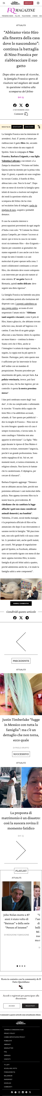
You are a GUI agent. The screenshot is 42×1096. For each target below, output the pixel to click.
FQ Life (17, 16)
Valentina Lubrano (11, 161)
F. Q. (22, 97)
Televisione (26, 16)
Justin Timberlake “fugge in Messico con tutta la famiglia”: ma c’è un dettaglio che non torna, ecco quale (21, 729)
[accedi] (38, 3)
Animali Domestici (21, 603)
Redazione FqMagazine (17, 935)
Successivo (21, 754)
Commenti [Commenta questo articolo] (21, 114)
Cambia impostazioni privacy (14, 1037)
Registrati (30, 1006)
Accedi (12, 1006)
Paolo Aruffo (22, 748)
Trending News (7, 16)
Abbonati (28, 3)
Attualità (21, 25)
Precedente (21, 660)
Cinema (35, 16)
